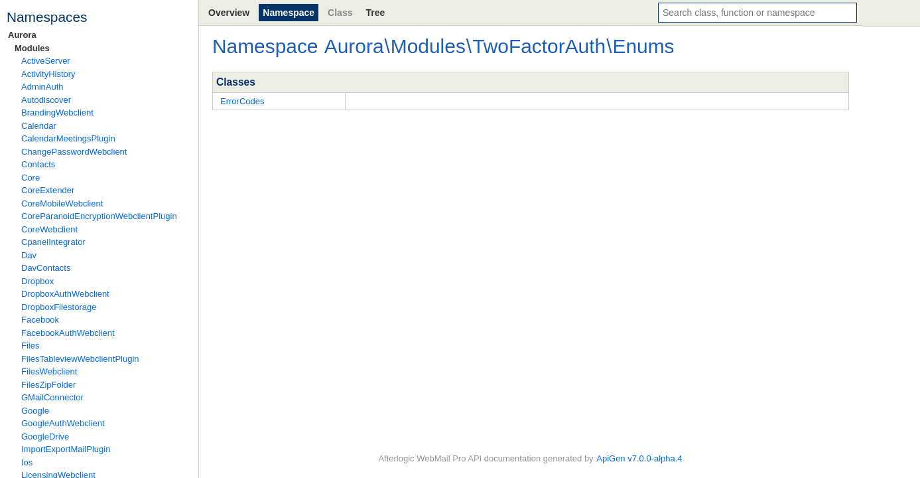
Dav (28, 255)
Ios (27, 462)
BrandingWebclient (57, 113)
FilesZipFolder (48, 385)
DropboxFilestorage (58, 307)
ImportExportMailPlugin (65, 449)
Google (35, 411)
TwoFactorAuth (539, 46)
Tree (375, 12)
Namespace (288, 12)
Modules (32, 48)
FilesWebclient (49, 371)
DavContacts (45, 268)
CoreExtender (47, 190)
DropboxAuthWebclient (65, 294)
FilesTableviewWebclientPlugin (80, 359)
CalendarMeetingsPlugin (68, 138)
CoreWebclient (49, 229)
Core (30, 178)
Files (30, 346)
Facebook (40, 320)
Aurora (22, 35)
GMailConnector (52, 397)
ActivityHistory (48, 74)
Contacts (38, 164)
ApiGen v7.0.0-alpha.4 (639, 458)
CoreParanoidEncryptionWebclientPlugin (99, 216)
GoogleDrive (45, 436)
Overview (228, 12)
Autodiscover (46, 100)
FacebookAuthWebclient (68, 333)
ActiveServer (45, 61)
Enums (643, 46)
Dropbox (37, 281)
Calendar (38, 126)
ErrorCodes (242, 101)
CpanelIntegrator (53, 242)
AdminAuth (42, 87)
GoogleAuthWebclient (63, 423)
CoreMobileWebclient (62, 203)
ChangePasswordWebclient (74, 152)
